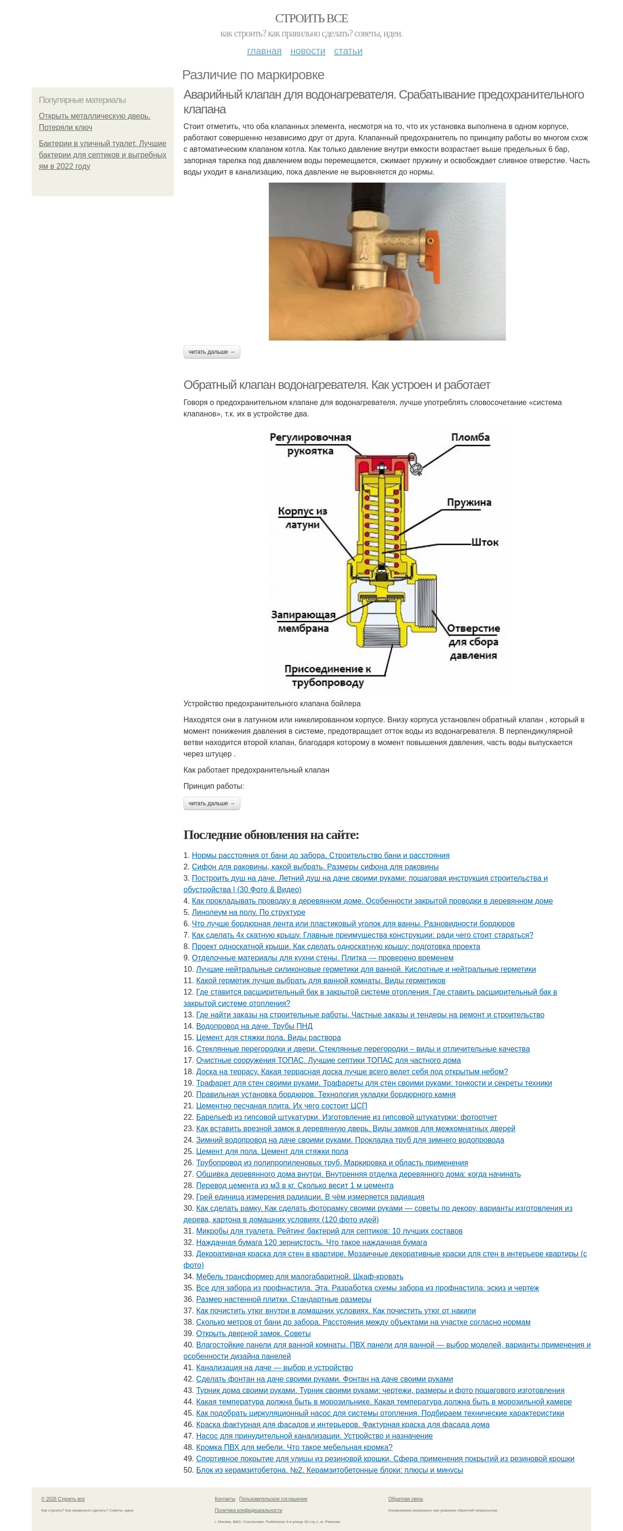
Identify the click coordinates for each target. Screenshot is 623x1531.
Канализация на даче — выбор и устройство (274, 1368)
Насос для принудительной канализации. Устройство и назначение (314, 1436)
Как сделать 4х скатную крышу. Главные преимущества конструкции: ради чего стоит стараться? (362, 935)
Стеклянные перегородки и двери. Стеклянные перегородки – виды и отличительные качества (363, 1049)
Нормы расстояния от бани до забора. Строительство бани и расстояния (321, 855)
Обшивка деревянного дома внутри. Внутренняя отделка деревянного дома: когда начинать (358, 1174)
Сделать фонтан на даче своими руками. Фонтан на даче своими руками (324, 1379)
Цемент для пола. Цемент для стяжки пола (272, 1151)
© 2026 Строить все (63, 1499)
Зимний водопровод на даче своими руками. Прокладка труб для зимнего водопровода (350, 1140)
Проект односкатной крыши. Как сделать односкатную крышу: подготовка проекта (336, 946)
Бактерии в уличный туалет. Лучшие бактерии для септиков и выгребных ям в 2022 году (102, 154)
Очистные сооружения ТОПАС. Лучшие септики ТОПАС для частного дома (328, 1060)
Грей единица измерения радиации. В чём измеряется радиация (310, 1197)
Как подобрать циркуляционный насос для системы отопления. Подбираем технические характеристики (380, 1413)
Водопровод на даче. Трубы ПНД (254, 1026)
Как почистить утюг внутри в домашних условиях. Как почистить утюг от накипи (336, 1311)
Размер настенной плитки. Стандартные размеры (284, 1299)
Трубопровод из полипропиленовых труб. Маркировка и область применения (332, 1163)
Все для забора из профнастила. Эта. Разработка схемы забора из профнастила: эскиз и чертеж (367, 1288)
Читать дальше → (212, 352)
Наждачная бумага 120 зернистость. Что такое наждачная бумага (311, 1242)
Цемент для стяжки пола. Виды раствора (268, 1037)
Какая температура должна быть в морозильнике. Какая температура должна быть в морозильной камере (384, 1402)
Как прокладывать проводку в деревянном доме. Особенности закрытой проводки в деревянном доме (372, 901)
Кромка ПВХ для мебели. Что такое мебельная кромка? (294, 1447)
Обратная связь (405, 1499)
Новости (307, 51)
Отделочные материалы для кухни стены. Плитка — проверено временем (323, 958)
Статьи (348, 51)
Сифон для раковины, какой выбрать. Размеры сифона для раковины (315, 867)
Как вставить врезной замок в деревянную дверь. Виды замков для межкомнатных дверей (356, 1129)
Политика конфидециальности (248, 1510)
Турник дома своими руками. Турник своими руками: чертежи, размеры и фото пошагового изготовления (380, 1390)
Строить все (311, 18)
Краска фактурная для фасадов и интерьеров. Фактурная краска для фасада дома (343, 1424)
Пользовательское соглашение (273, 1499)
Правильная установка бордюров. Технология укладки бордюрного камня (326, 1094)
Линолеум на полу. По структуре (248, 912)
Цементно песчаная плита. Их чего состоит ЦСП (281, 1106)
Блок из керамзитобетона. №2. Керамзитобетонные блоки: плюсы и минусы (329, 1470)
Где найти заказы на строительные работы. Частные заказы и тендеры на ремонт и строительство (370, 1015)
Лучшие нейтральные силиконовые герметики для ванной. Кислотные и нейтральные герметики (366, 969)
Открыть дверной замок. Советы (253, 1333)
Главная (264, 51)
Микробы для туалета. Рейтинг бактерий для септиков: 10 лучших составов (329, 1231)
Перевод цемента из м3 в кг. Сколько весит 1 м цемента (295, 1185)
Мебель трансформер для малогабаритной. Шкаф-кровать (300, 1277)
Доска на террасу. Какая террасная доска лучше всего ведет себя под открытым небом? (352, 1072)
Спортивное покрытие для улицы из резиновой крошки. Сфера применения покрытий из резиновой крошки (385, 1459)
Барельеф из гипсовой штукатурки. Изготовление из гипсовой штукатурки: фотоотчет (346, 1117)
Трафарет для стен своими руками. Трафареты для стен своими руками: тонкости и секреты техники (374, 1083)
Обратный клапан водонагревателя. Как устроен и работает (336, 385)
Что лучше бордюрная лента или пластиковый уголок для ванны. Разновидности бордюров (353, 924)
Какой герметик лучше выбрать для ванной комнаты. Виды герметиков (321, 981)
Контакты (225, 1499)
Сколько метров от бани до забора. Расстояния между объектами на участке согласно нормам (363, 1322)
